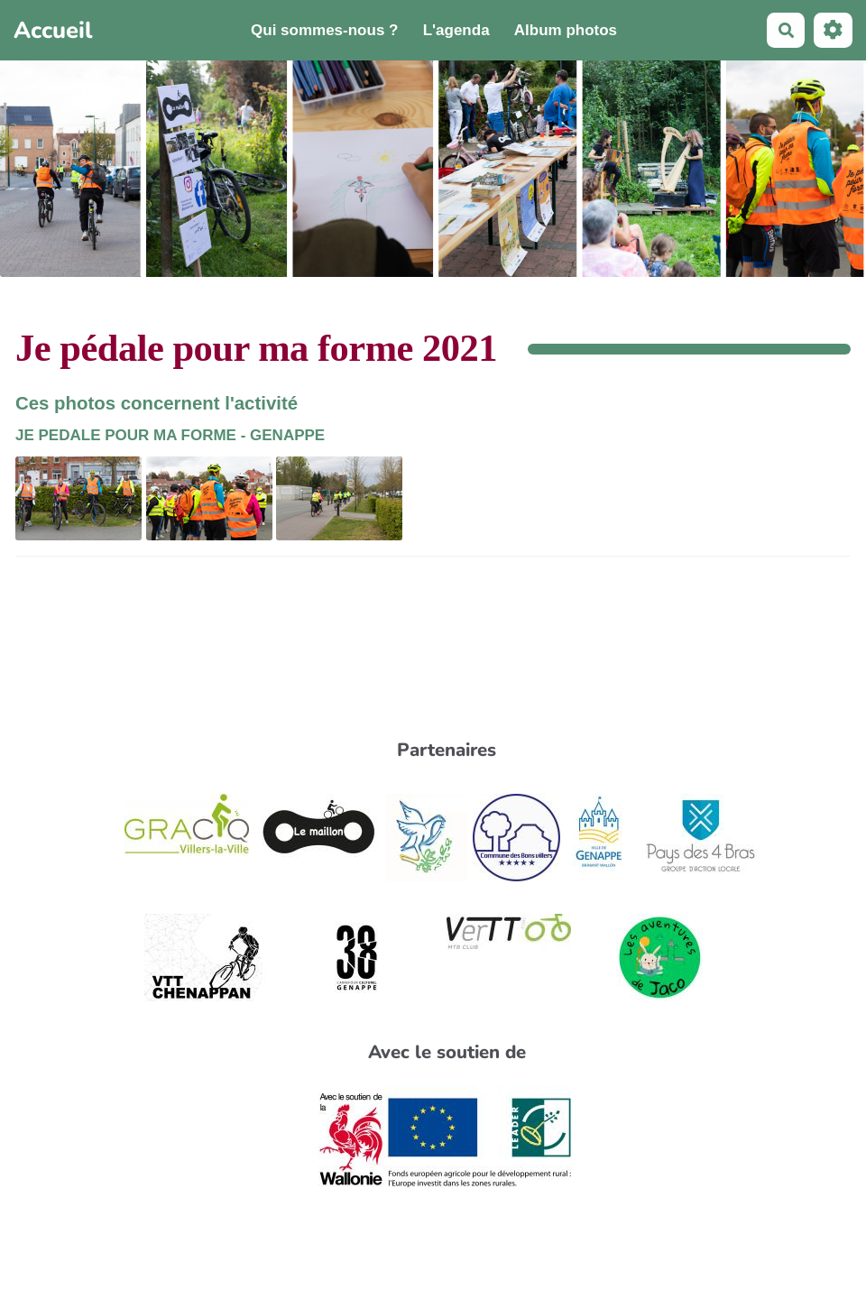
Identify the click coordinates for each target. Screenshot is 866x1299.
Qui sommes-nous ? (324, 30)
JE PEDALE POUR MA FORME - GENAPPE (170, 435)
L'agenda (456, 30)
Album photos (565, 30)
